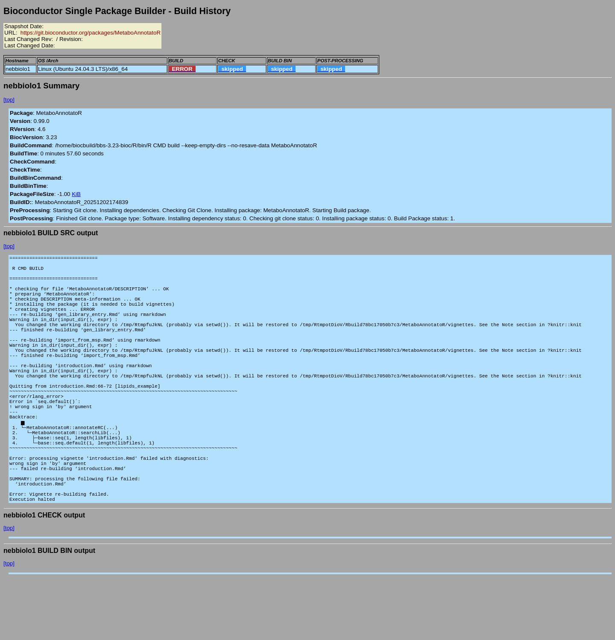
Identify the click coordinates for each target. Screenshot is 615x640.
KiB (76, 194)
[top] (9, 99)
